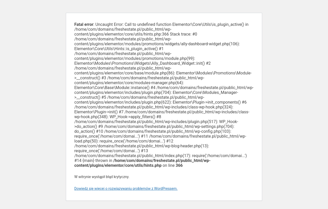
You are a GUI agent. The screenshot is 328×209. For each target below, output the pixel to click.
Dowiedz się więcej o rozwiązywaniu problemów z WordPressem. (126, 188)
